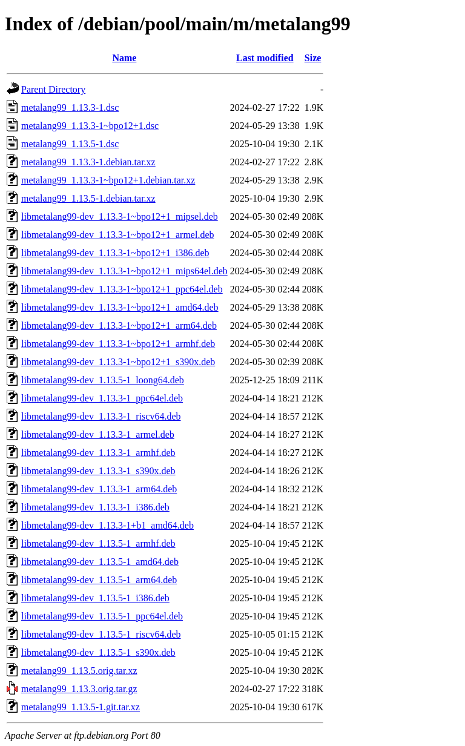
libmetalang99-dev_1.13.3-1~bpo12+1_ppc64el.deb (122, 289)
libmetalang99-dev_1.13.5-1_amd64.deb (100, 561)
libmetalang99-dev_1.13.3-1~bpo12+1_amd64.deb (120, 307)
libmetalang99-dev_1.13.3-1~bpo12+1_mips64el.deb (124, 271)
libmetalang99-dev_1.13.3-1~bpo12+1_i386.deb (115, 253)
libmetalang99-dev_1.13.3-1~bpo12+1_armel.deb (117, 234)
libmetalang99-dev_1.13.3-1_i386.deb (95, 507)
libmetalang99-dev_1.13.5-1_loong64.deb (102, 380)
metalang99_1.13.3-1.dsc (70, 107)
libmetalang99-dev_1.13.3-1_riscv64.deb (101, 416)
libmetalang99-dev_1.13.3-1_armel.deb (97, 434)
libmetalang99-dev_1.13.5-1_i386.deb (95, 598)
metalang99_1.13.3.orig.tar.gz (79, 689)
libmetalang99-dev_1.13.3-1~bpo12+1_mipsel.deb (119, 216)
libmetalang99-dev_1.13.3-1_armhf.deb (98, 452)
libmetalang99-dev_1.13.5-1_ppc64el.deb (102, 616)
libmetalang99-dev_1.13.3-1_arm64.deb (99, 489)
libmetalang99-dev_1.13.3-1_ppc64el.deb (102, 398)
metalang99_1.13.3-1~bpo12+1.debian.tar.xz (108, 180)
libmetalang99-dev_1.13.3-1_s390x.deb (98, 471)
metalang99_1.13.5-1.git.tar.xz (80, 707)
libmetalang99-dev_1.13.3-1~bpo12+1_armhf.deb (118, 343)
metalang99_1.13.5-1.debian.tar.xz (88, 198)
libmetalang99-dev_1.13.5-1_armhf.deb (98, 543)
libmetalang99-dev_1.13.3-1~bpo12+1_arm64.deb (119, 325)
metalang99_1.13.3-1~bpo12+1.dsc (90, 125)
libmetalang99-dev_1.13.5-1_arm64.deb (99, 580)
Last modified (265, 58)
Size (313, 58)
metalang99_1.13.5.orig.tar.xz (79, 670)
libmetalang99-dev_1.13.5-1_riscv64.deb (101, 634)
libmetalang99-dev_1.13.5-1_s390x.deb (98, 652)
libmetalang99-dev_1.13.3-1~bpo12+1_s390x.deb (118, 362)
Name (124, 58)
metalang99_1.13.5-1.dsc (70, 144)
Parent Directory (53, 89)
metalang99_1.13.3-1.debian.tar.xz (88, 162)
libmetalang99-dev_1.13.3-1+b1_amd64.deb (107, 525)
